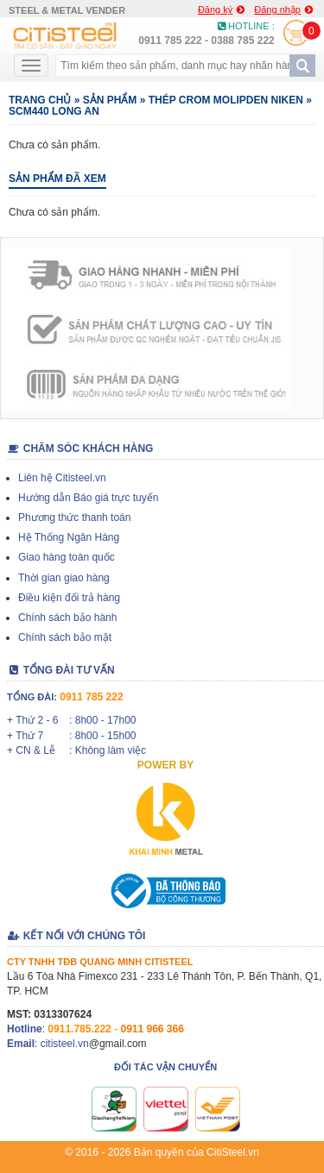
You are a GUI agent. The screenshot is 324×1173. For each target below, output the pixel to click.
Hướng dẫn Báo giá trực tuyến (88, 498)
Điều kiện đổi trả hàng (69, 598)
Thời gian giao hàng (64, 578)
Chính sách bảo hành (67, 618)
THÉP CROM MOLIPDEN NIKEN (226, 100)
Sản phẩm (110, 100)
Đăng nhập (283, 9)
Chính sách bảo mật (64, 637)
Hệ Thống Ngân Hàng (68, 537)
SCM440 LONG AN (54, 111)
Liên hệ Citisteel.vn (62, 478)
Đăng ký (221, 9)
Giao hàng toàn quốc (66, 557)
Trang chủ (40, 100)
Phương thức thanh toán (74, 517)
